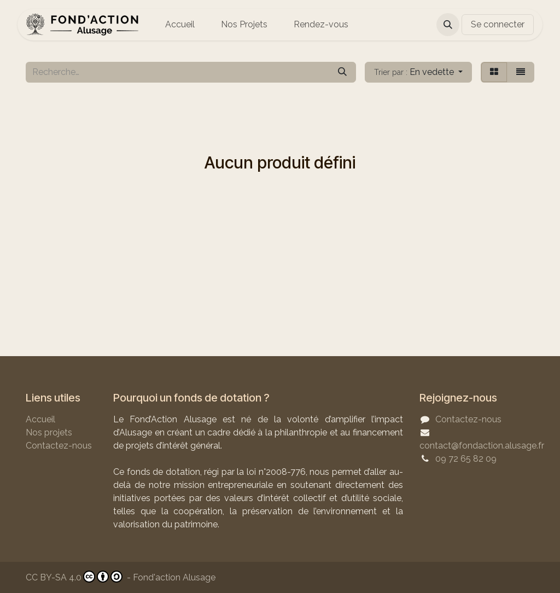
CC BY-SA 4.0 (74, 577)
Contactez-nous (59, 445)
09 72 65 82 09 (466, 459)
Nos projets (49, 432)
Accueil (40, 419)
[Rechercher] (342, 72)
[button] (447, 24)
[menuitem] (180, 25)
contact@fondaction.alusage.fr (481, 445)
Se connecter (497, 24)
